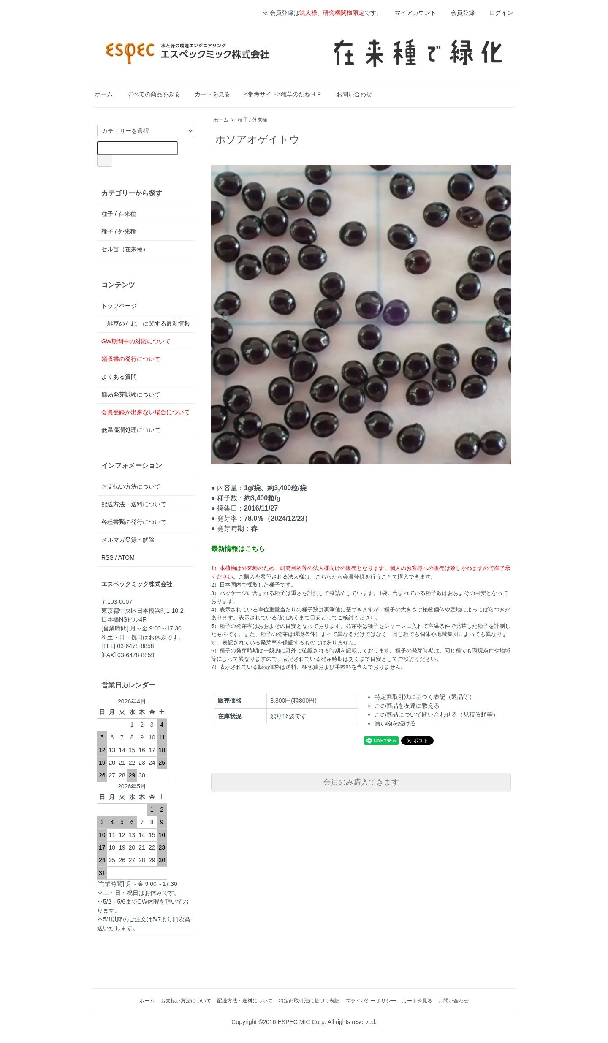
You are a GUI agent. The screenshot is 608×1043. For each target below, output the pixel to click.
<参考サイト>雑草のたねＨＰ (283, 94)
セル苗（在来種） (125, 249)
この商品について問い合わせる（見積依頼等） (437, 714)
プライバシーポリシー (370, 1001)
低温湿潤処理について (130, 429)
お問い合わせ (354, 94)
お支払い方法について (130, 486)
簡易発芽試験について (130, 394)
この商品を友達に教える (407, 705)
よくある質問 (119, 376)
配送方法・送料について (133, 504)
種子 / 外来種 (252, 120)
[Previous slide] (223, 315)
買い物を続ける (395, 723)
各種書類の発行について (133, 522)
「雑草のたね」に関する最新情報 (145, 323)
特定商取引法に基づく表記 (309, 1001)
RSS (107, 557)
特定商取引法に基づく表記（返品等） (425, 696)
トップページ (119, 305)
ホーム (104, 94)
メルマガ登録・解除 (128, 539)
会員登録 (458, 12)
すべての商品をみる (153, 94)
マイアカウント (411, 12)
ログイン (496, 12)
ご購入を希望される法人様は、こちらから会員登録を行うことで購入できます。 (337, 576)
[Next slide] (499, 315)
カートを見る (212, 94)
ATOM (126, 557)
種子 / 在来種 (118, 213)
